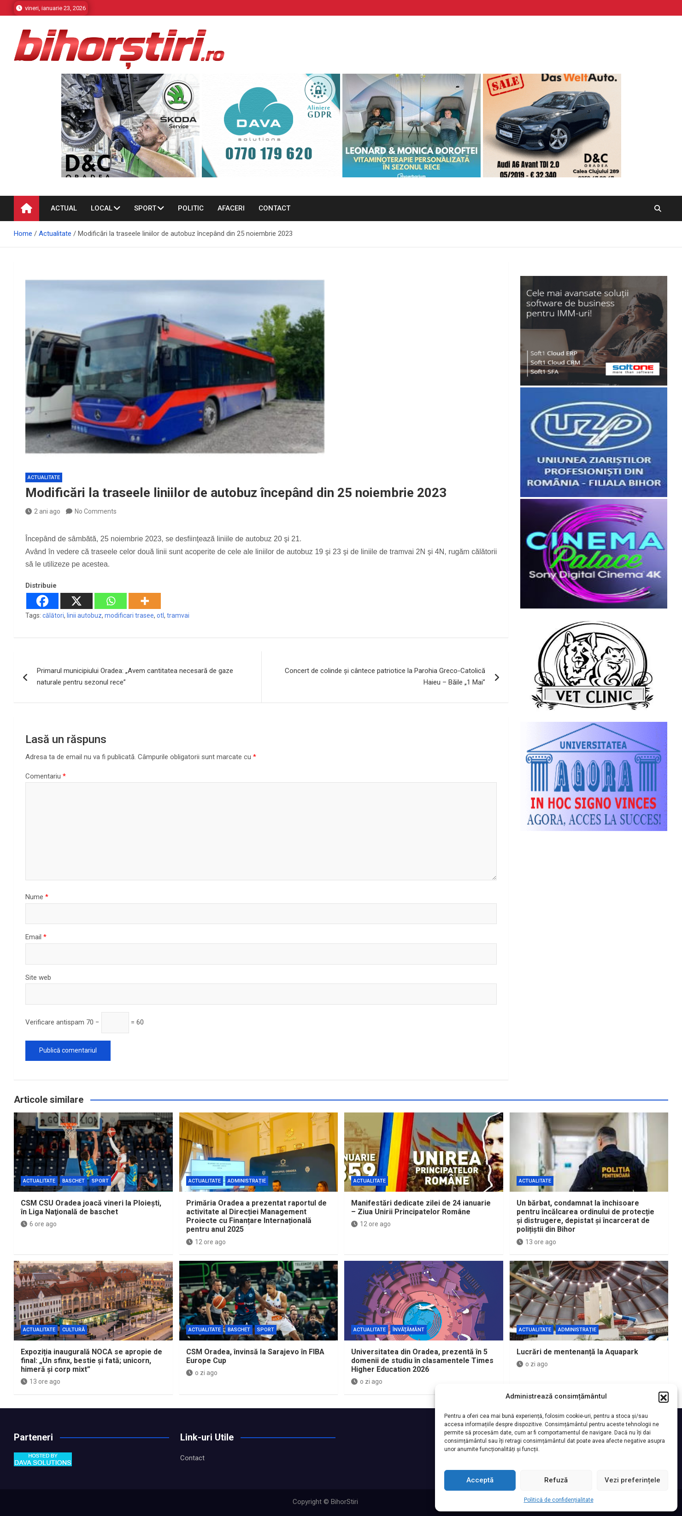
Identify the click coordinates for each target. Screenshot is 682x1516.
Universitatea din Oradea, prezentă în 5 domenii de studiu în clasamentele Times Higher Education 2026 (422, 1360)
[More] (145, 601)
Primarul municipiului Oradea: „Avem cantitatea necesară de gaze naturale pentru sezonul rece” (135, 677)
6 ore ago (39, 1224)
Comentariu (45, 776)
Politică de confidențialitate (559, 1500)
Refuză (556, 1480)
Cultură (73, 1330)
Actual (64, 208)
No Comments (96, 511)
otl (160, 615)
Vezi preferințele (632, 1480)
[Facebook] (42, 601)
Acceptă (480, 1480)
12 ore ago (206, 1242)
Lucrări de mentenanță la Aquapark (577, 1351)
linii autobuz (84, 615)
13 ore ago (536, 1242)
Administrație (247, 1181)
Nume (36, 897)
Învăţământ (408, 1330)
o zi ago (202, 1372)
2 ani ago (42, 511)
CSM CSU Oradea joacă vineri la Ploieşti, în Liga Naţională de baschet (91, 1207)
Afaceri (231, 208)
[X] (76, 601)
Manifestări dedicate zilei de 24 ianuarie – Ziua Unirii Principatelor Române (421, 1207)
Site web (38, 977)
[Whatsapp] (110, 601)
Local (101, 208)
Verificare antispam (54, 1022)
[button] (663, 1396)
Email (36, 937)
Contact (274, 208)
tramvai (178, 615)
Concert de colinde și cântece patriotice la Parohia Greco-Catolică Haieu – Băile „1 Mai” (385, 677)
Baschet (73, 1181)
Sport (145, 208)
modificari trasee (129, 615)
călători (53, 615)
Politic (191, 208)
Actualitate (44, 477)
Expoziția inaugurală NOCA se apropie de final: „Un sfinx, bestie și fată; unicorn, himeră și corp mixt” (91, 1360)
